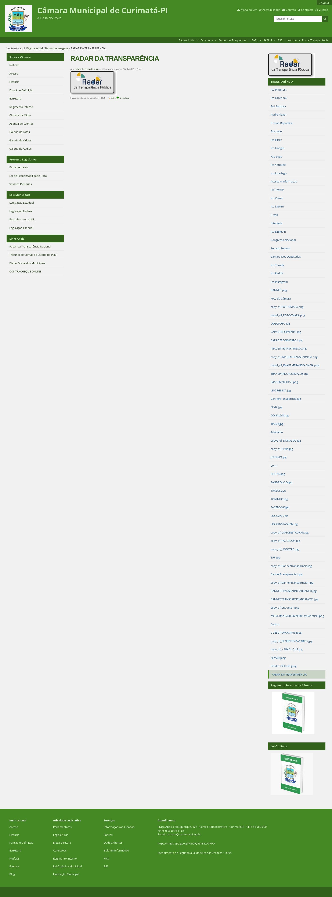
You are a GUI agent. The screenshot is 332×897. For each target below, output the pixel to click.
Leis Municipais (19, 195)
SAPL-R (267, 40)
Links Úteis (16, 238)
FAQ (106, 858)
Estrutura (15, 850)
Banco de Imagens (56, 48)
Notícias (14, 858)
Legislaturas (60, 835)
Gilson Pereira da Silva (86, 68)
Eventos (14, 866)
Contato (291, 10)
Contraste (307, 10)
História (14, 835)
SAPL (255, 40)
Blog (12, 874)
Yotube (292, 40)
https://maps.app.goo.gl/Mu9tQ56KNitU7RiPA (186, 843)
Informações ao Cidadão (119, 827)
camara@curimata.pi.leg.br (184, 834)
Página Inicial (187, 40)
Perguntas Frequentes (232, 40)
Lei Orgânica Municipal (67, 866)
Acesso (13, 827)
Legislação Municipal (66, 874)
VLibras (323, 10)
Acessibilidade (271, 10)
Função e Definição (21, 842)
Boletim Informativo (116, 850)
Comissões (60, 850)
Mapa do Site (249, 10)
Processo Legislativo (22, 159)
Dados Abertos (113, 842)
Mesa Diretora (62, 842)
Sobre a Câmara (20, 57)
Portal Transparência (315, 40)
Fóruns (108, 835)
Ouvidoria (207, 40)
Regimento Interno (65, 858)
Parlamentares (62, 827)
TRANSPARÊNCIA (282, 82)
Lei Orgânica (279, 746)
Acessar (324, 2)
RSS (280, 40)
